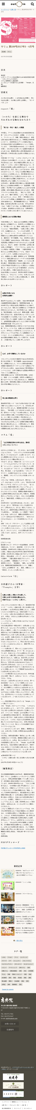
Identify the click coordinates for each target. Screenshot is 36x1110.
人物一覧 (24, 1105)
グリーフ (4, 960)
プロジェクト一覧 (14, 1105)
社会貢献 (17, 981)
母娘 (25, 977)
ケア (10, 960)
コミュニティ (16, 960)
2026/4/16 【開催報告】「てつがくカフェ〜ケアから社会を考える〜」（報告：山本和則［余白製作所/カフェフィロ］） (25, 908)
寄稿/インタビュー (17, 974)
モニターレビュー (28, 964)
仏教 (28, 967)
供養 (20, 971)
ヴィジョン (24, 1102)
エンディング (23, 957)
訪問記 (3, 984)
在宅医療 (31, 971)
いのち (3, 957)
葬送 (23, 981)
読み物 (3, 51)
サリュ (9, 51)
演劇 (30, 977)
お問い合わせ (10, 1023)
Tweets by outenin (8, 989)
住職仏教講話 (13, 971)
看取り (10, 981)
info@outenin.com (11, 1018)
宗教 (9, 974)
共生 (25, 971)
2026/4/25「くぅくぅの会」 (24, 882)
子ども (3, 974)
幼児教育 (4, 977)
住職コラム (5, 971)
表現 (27, 981)
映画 (14, 977)
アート (16, 957)
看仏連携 (4, 981)
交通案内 (10, 1029)
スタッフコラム (27, 960)
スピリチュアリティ (7, 964)
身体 (9, 984)
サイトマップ (17, 1108)
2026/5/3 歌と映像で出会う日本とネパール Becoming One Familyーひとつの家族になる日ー (25, 930)
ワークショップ (13, 967)
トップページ (5, 9)
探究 (10, 977)
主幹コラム (22, 967)
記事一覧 (13, 9)
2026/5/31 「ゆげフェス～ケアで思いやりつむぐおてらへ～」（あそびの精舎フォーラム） (25, 872)
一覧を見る (18, 940)
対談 (30, 974)
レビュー (4, 967)
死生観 (20, 977)
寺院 (25, 974)
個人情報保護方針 (6, 1108)
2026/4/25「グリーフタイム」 (24, 894)
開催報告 (14, 984)
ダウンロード (18, 964)
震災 (20, 984)
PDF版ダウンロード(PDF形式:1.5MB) (13, 848)
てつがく (10, 957)
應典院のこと (15, 1102)
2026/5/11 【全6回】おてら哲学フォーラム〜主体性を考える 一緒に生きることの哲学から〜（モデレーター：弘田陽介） (25, 920)
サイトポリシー (28, 1108)
